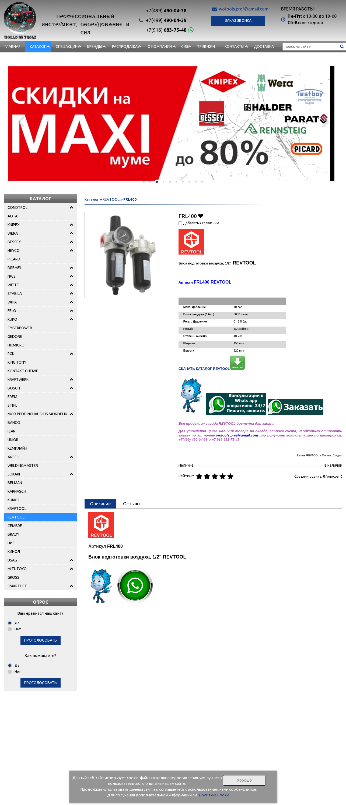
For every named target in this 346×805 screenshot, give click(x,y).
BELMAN (15, 483)
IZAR (11, 431)
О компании (160, 46)
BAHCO (14, 422)
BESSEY (14, 242)
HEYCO (14, 250)
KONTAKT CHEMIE (23, 371)
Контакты (234, 46)
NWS (12, 276)
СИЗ (184, 46)
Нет (18, 629)
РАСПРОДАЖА (125, 46)
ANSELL (14, 457)
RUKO (12, 319)
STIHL (12, 405)
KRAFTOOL (17, 508)
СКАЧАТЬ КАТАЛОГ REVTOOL (212, 369)
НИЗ (11, 543)
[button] (144, 181)
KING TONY (17, 362)
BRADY (13, 534)
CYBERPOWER (20, 328)
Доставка (264, 46)
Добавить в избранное (200, 215)
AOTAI (13, 216)
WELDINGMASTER (23, 465)
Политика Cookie (214, 795)
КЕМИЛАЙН (17, 448)
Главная (12, 46)
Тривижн (206, 46)
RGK (11, 354)
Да (17, 623)
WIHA (12, 302)
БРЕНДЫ (94, 46)
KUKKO (13, 500)
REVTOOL (16, 517)
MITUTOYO (17, 569)
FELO (12, 311)
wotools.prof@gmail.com (243, 8)
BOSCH (14, 388)
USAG (12, 560)
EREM (12, 397)
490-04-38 (166, 10)
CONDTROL (17, 207)
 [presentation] (325, 121)
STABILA (15, 293)
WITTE (13, 285)
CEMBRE (15, 526)
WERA (13, 233)
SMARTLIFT (17, 586)
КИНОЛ (14, 551)
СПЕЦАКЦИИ (67, 46)
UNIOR (13, 440)
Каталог (38, 46)
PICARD (14, 259)
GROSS (13, 577)
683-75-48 (166, 30)
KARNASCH (17, 491)
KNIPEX (14, 225)
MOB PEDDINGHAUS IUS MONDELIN (37, 414)
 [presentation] (20, 121)
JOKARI (14, 474)
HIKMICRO (16, 345)
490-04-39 (166, 20)
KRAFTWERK (18, 379)
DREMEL (15, 268)
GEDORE (15, 336)
